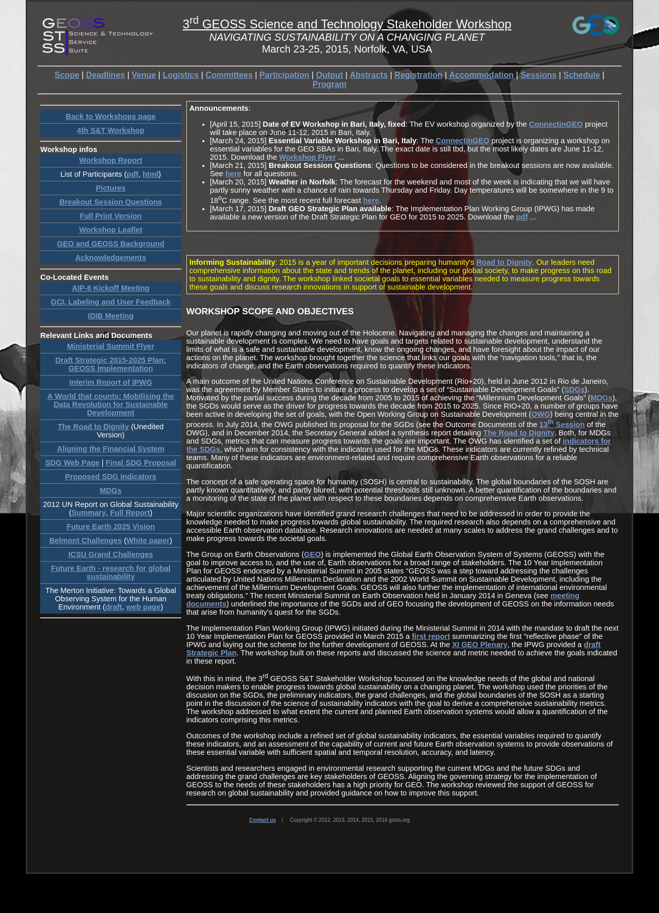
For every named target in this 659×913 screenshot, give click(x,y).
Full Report (130, 513)
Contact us (262, 820)
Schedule (581, 75)
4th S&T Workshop (111, 130)
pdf (132, 174)
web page (143, 607)
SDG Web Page (72, 463)
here (233, 174)
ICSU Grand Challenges (110, 554)
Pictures (111, 188)
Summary (89, 513)
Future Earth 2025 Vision (110, 526)
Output (329, 75)
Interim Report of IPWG (110, 382)
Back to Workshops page (111, 116)
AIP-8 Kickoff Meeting (111, 288)
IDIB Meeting (111, 316)
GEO (312, 554)
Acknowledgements (110, 257)
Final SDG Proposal (141, 463)
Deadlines (105, 75)
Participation (284, 75)
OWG (540, 414)
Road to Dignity (504, 262)
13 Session (562, 424)
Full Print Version (111, 216)
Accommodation (481, 75)
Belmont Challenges (85, 540)
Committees (229, 75)
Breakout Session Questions (110, 202)
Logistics (181, 75)
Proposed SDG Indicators (111, 476)
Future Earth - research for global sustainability (110, 572)
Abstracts (369, 75)
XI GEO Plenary (480, 644)
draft (113, 607)
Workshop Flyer (307, 157)
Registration (418, 75)
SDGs (574, 389)
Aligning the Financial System (110, 449)
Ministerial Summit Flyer (110, 346)
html (151, 174)
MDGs (111, 490)
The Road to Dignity (93, 426)
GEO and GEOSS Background (110, 244)
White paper (148, 540)
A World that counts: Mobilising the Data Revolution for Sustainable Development (110, 404)
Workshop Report (111, 160)
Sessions (539, 75)
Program (329, 84)
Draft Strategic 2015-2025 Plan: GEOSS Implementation (110, 364)
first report (431, 636)
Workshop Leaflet (111, 230)
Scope (67, 75)
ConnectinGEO (556, 124)
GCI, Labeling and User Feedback (111, 302)
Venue (144, 75)
